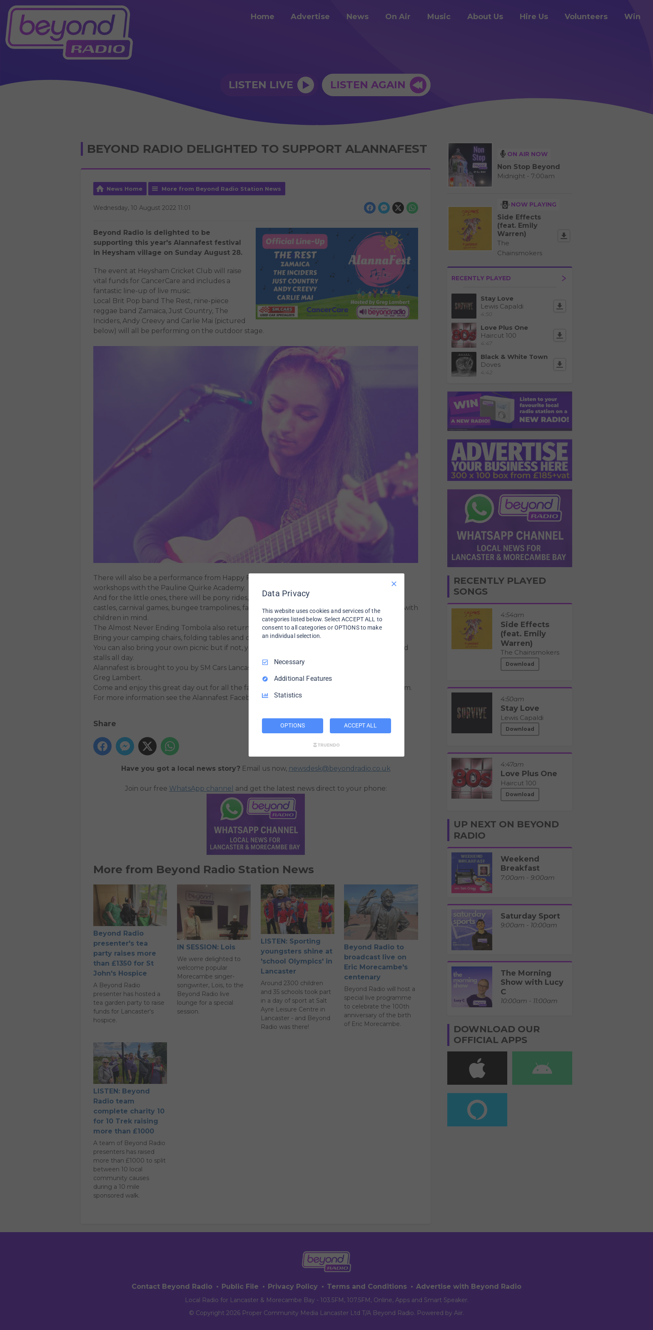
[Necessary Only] (394, 583)
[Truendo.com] (326, 745)
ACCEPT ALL (360, 725)
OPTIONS (292, 725)
